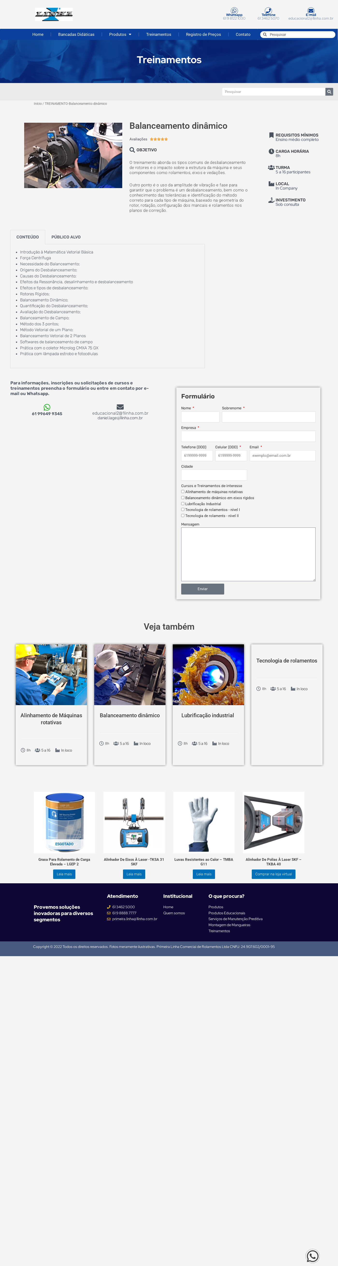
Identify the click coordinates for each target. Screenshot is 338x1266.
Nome (186, 408)
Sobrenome (232, 408)
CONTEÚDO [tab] (27, 237)
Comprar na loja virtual (273, 874)
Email (255, 447)
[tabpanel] (107, 306)
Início (38, 104)
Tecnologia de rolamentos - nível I (212, 510)
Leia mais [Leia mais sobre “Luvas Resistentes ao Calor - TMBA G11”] (203, 874)
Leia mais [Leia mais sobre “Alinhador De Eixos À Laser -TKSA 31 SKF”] (134, 874)
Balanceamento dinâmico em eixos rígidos (219, 498)
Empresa (189, 428)
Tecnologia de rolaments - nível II (212, 516)
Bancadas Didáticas (76, 34)
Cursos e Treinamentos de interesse (211, 486)
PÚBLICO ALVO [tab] (66, 237)
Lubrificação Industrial (203, 504)
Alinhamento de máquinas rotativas (214, 492)
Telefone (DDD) (193, 447)
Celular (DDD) (227, 447)
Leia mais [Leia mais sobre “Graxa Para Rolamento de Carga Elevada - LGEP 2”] (64, 874)
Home (37, 34)
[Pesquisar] (329, 92)
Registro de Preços (203, 34)
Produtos (120, 34)
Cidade (187, 466)
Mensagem (190, 524)
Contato (243, 34)
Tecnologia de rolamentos (286, 661)
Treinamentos (158, 34)
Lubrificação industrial (207, 715)
